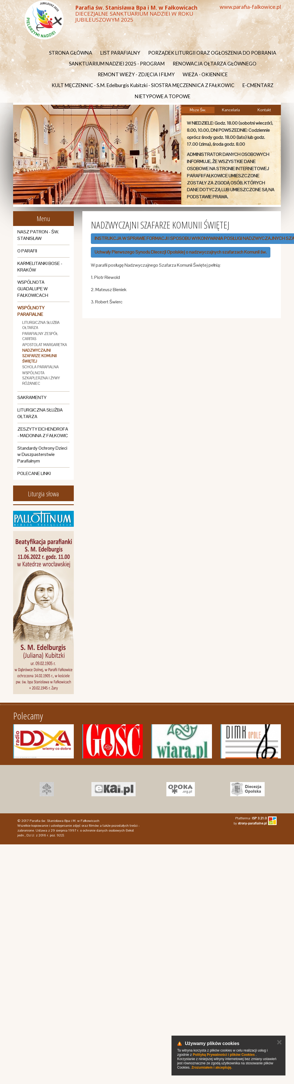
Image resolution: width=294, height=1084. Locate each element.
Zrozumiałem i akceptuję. (211, 1067)
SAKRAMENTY (31, 397)
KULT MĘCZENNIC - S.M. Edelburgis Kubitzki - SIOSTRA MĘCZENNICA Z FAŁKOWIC (143, 85)
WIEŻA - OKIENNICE (205, 74)
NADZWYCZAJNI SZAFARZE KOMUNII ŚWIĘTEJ (39, 355)
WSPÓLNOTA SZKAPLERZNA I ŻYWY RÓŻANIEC (41, 378)
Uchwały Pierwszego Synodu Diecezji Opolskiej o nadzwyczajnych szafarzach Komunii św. (181, 252)
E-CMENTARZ (257, 85)
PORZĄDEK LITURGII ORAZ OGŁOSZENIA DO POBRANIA (212, 53)
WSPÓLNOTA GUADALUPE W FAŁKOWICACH (32, 288)
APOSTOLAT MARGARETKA (44, 344)
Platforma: (251, 818)
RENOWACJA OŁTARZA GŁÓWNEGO (214, 64)
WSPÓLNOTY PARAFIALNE (30, 311)
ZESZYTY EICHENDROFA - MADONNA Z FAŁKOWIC (42, 432)
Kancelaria (231, 109)
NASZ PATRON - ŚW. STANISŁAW (38, 235)
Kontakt (264, 109)
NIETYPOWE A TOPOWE (162, 96)
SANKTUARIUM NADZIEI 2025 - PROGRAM (117, 64)
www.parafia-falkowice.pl (250, 6)
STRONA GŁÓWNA (70, 53)
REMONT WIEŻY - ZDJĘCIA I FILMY (136, 74)
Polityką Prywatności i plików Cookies (224, 1055)
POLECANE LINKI (34, 473)
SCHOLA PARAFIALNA (40, 367)
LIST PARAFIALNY (120, 53)
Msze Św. (198, 109)
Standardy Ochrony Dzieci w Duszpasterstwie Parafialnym (42, 454)
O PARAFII (27, 251)
